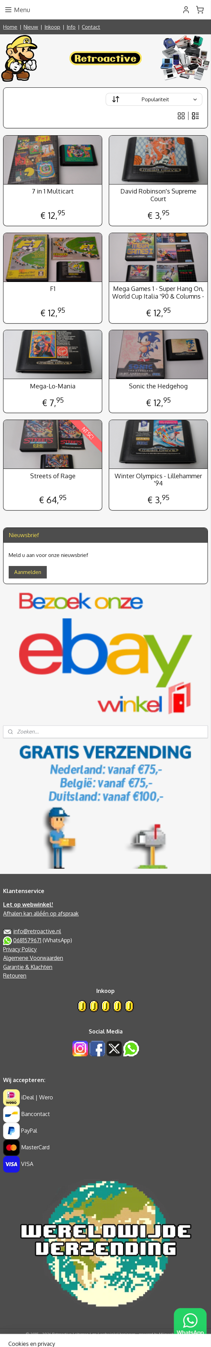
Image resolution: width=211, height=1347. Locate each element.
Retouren (14, 975)
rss (94, 1334)
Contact (91, 27)
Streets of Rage (53, 476)
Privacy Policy (20, 949)
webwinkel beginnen (117, 1334)
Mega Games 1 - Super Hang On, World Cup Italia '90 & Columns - (158, 292)
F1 (52, 289)
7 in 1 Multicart (53, 191)
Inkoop (52, 27)
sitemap (81, 1334)
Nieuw (31, 27)
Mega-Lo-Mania (53, 386)
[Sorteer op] (154, 99)
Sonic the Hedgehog (158, 386)
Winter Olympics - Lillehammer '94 (158, 479)
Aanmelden (27, 572)
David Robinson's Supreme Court (158, 195)
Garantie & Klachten (27, 966)
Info (71, 27)
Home (10, 27)
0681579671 (27, 940)
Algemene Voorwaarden (33, 957)
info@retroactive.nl (37, 931)
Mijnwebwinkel (172, 1334)
